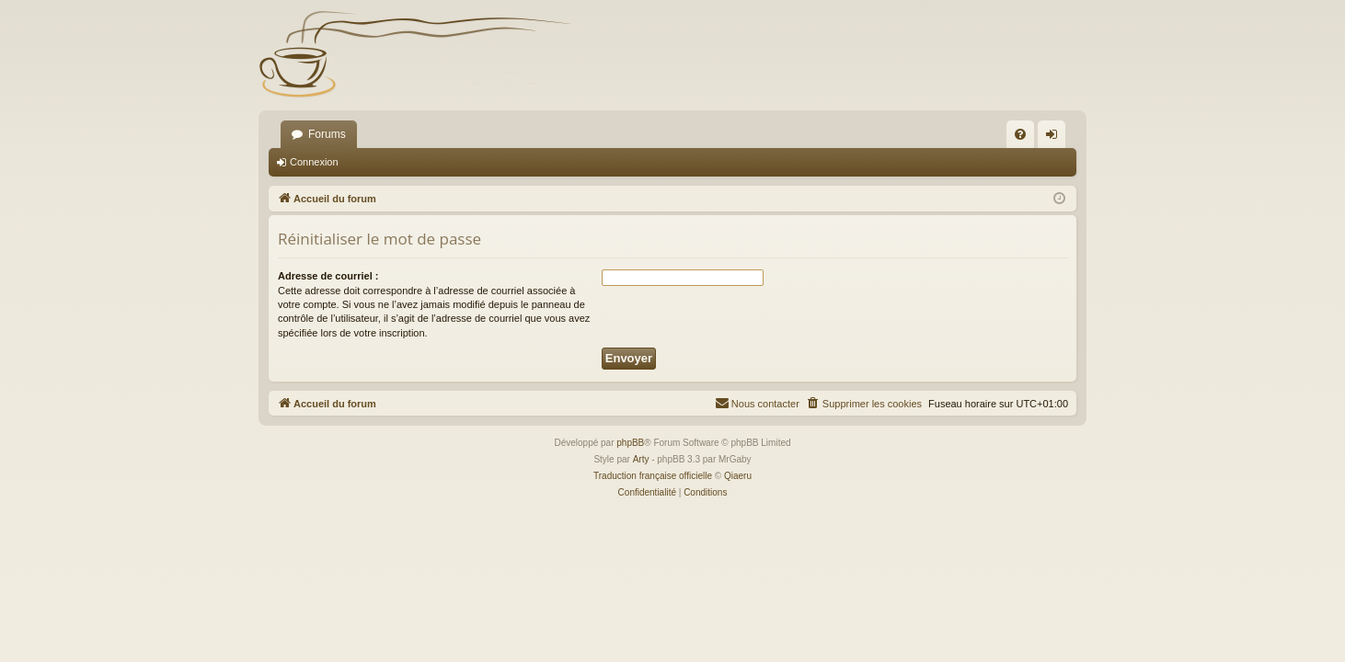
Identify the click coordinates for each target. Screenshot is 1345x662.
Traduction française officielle (652, 476)
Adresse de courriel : (328, 275)
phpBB (630, 443)
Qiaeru (738, 476)
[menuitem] (1020, 134)
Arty (641, 459)
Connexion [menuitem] (1055, 138)
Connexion (314, 161)
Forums (327, 134)
